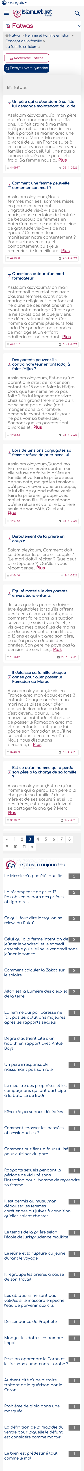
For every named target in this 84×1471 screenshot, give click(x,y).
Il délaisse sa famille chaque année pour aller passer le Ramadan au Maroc (39, 677)
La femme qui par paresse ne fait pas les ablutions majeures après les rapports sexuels (34, 1017)
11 (24, 847)
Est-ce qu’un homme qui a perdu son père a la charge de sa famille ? (44, 772)
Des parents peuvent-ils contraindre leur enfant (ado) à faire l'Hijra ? (41, 364)
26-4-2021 (70, 167)
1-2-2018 (71, 820)
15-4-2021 (70, 344)
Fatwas (19, 26)
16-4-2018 (70, 752)
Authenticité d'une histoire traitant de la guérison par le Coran (33, 1385)
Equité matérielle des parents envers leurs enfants (39, 593)
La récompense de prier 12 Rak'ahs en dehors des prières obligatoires (34, 897)
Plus (62, 160)
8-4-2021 (71, 575)
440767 (15, 344)
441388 (15, 258)
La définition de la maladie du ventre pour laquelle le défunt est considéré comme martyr (34, 1432)
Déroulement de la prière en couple (38, 539)
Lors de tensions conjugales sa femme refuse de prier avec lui (41, 453)
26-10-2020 (69, 657)
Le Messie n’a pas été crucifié (33, 876)
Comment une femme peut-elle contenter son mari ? (40, 185)
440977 (15, 167)
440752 (15, 521)
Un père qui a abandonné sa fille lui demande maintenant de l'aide (43, 104)
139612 (15, 657)
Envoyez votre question (27, 68)
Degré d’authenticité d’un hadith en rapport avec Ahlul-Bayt (34, 1043)
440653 (15, 435)
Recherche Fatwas (26, 58)
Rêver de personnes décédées (33, 1112)
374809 (15, 752)
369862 (15, 820)
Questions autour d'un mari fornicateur (38, 276)
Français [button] (13, 2)
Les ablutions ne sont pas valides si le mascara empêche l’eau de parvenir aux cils (34, 1300)
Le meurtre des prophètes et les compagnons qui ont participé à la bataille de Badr (35, 1091)
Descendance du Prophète (30, 1322)
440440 (15, 575)
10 (15, 847)
